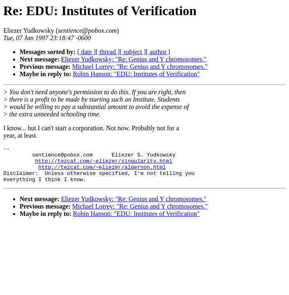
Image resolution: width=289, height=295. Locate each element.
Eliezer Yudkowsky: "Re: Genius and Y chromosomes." (133, 59)
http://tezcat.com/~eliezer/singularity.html (103, 164)
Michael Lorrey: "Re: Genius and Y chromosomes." (140, 66)
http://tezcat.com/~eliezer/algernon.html (102, 171)
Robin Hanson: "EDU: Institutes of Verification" (136, 73)
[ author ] (158, 51)
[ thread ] (108, 51)
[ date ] (86, 51)
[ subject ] (133, 51)
